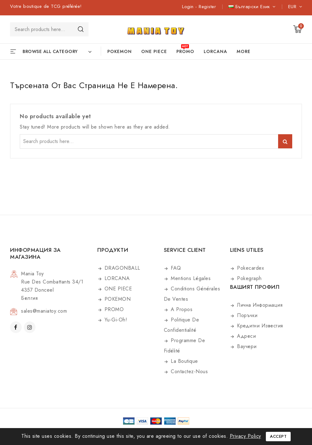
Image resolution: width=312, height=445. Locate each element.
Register (207, 6)
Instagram (30, 327)
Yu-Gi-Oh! (115, 319)
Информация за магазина (35, 253)
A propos (181, 309)
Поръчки (246, 315)
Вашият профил (255, 287)
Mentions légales (190, 278)
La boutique (183, 361)
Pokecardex (249, 268)
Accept (278, 436)
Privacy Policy (245, 436)
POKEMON (119, 51)
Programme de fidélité (184, 345)
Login (188, 6)
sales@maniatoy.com (44, 311)
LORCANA (215, 51)
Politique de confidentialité (181, 325)
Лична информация (259, 305)
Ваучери (246, 346)
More (243, 51)
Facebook (16, 327)
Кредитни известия (259, 325)
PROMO (185, 51)
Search (80, 29)
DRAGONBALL (121, 268)
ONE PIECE (154, 51)
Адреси (245, 336)
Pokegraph (248, 278)
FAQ (175, 268)
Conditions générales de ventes (192, 294)
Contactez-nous (188, 371)
